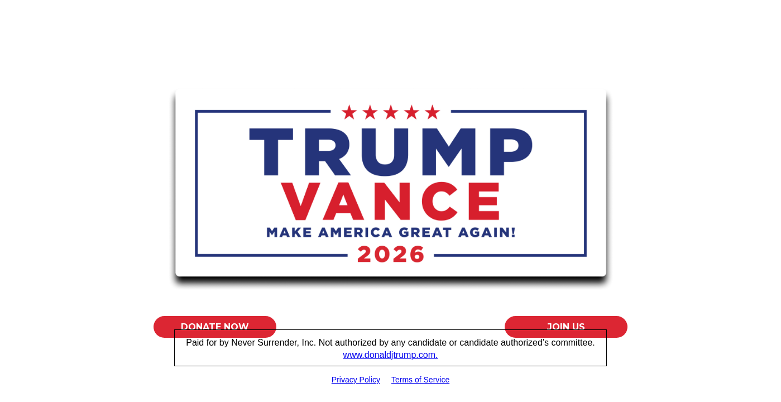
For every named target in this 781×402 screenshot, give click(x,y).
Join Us (566, 327)
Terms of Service (420, 379)
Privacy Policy (356, 379)
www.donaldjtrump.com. (390, 355)
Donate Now (215, 327)
